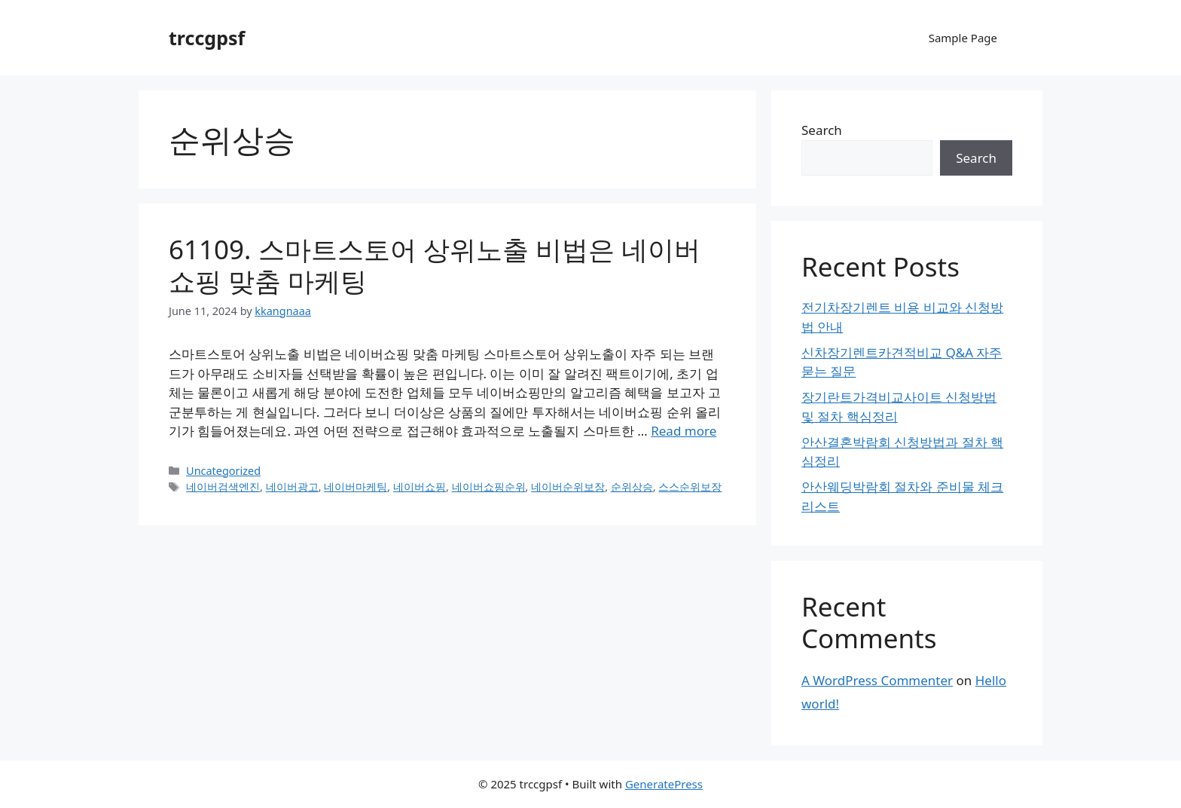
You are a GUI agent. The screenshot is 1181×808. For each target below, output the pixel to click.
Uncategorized (223, 471)
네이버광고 (292, 486)
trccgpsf (207, 37)
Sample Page (963, 37)
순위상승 (632, 486)
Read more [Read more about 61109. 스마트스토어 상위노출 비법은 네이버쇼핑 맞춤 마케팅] (683, 430)
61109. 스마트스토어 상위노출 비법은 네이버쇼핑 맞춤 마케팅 (434, 264)
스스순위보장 (690, 486)
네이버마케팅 (355, 486)
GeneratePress (664, 783)
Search (821, 130)
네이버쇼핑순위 (489, 486)
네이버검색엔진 (223, 486)
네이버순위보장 (568, 486)
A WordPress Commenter (877, 680)
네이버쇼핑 (419, 486)
